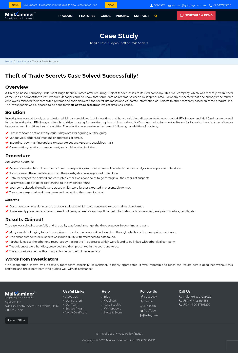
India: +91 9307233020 (195, 296)
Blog (107, 296)
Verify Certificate (76, 312)
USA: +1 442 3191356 (193, 300)
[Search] (156, 16)
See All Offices (16, 320)
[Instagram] (157, 315)
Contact (157, 5)
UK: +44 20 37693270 (194, 304)
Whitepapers (112, 308)
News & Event (113, 312)
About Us (71, 296)
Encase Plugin (74, 308)
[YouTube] (157, 311)
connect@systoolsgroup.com (187, 5)
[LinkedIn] (157, 306)
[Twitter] (157, 301)
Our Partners (73, 300)
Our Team (72, 304)
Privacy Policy (124, 333)
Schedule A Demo (196, 16)
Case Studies (112, 304)
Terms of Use (104, 333)
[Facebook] (157, 297)
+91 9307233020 (220, 5)
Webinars (110, 300)
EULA (138, 333)
